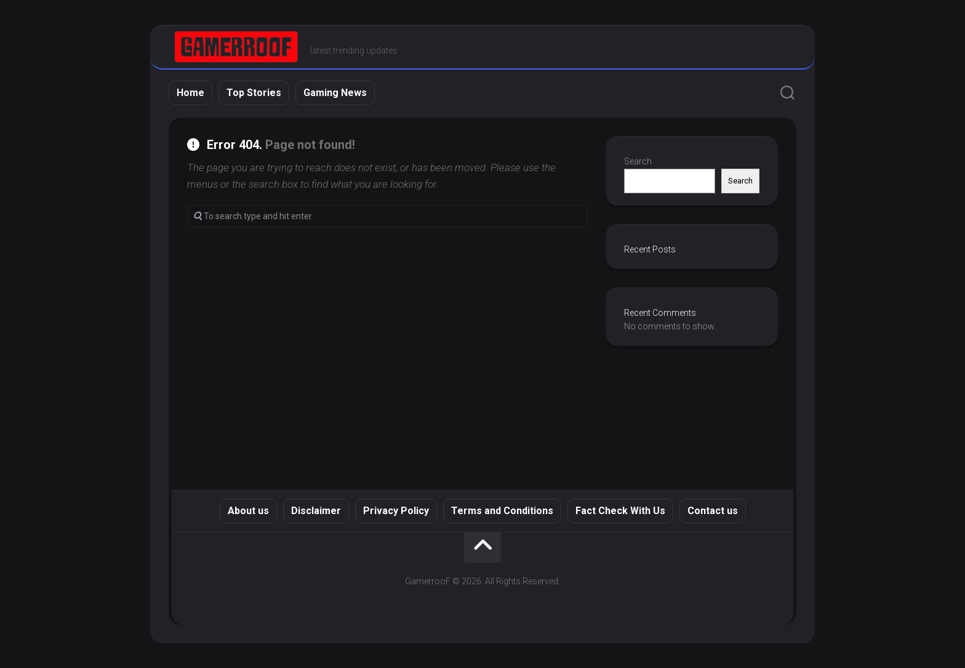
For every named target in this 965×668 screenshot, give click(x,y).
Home (190, 93)
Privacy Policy (396, 511)
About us (248, 511)
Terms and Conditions (502, 511)
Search (638, 161)
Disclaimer (316, 511)
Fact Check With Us (620, 511)
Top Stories (253, 93)
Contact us (712, 511)
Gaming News (335, 93)
